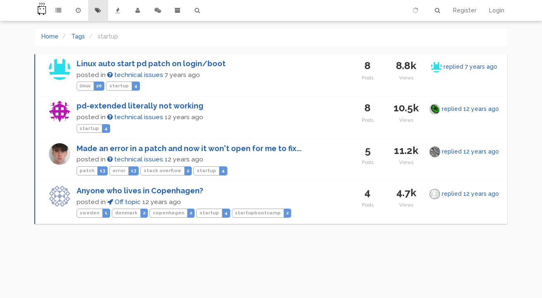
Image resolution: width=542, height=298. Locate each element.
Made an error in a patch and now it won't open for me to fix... (189, 148)
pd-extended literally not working (140, 105)
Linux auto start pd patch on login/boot (151, 63)
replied (470, 66)
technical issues (135, 75)
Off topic (124, 202)
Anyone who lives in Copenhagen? (140, 190)
